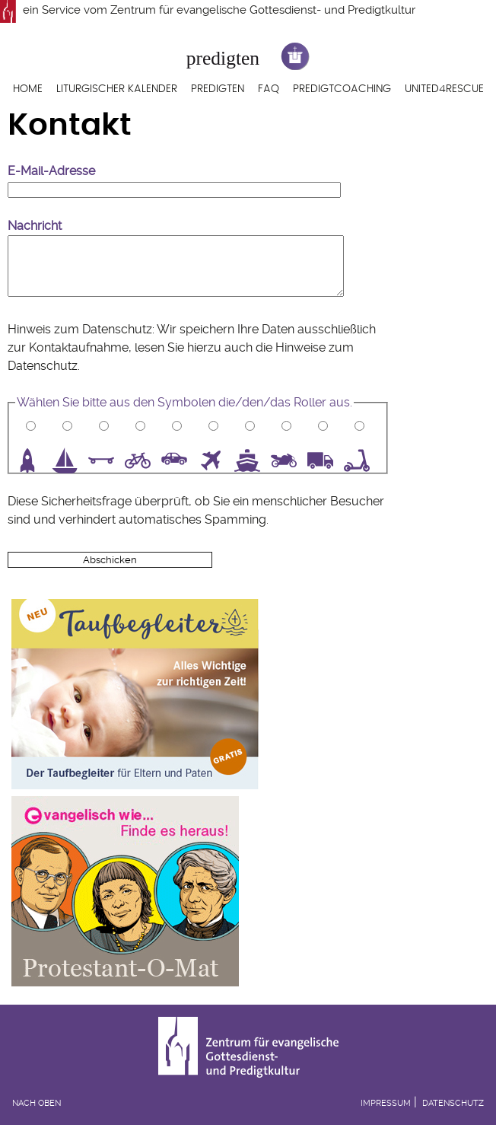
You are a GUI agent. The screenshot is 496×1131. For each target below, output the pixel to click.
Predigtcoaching (342, 89)
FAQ (268, 89)
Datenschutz (43, 365)
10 (362, 460)
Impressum (386, 1103)
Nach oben (36, 1103)
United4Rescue (444, 89)
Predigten (217, 89)
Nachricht (35, 225)
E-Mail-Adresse (51, 171)
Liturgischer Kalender (116, 89)
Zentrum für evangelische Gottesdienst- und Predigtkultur (262, 10)
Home (28, 89)
